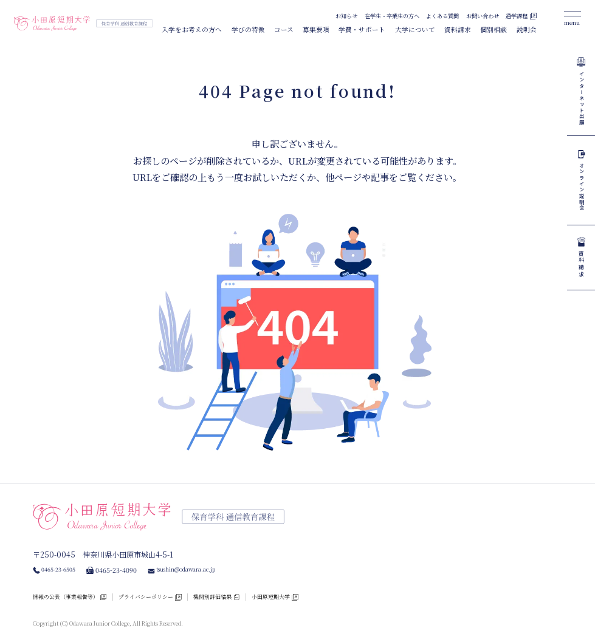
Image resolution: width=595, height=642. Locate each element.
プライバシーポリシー (166, 591)
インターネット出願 (581, 109)
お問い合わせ (482, 16)
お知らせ (346, 16)
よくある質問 (442, 16)
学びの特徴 (248, 29)
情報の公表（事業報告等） (73, 591)
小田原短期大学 (311, 591)
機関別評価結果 (244, 591)
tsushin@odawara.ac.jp (201, 564)
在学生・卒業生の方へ (392, 16)
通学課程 (517, 16)
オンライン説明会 (581, 216)
